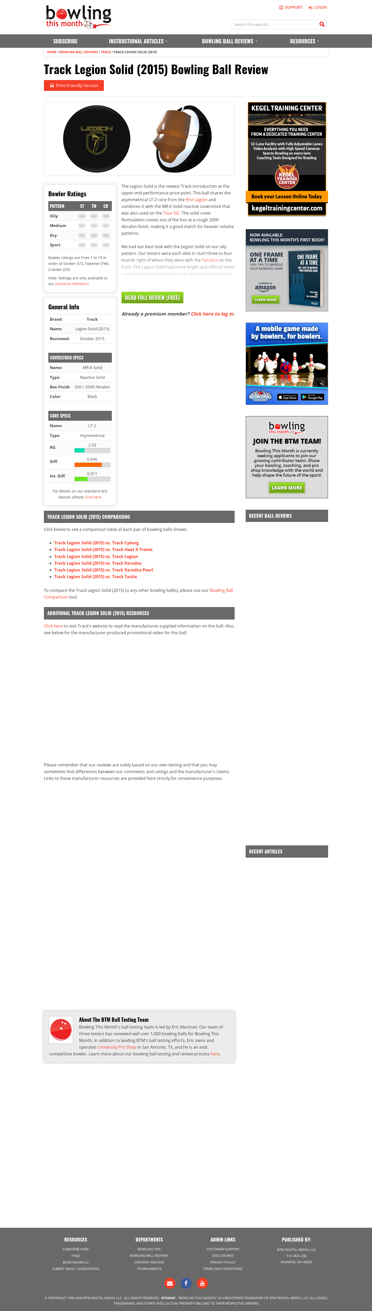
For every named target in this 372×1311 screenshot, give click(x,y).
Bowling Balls (76, 1261)
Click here (53, 625)
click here (93, 496)
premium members (72, 283)
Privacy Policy (223, 1261)
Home (52, 52)
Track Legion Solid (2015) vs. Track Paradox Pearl (103, 569)
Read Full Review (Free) (152, 297)
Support (291, 7)
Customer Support (222, 1248)
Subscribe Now (76, 1248)
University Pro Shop (117, 1046)
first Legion (196, 199)
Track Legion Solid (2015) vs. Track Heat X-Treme (103, 549)
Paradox (210, 260)
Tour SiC (171, 213)
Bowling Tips (149, 1248)
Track (106, 52)
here (215, 1053)
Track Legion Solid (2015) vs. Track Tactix (95, 576)
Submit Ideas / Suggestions (75, 1268)
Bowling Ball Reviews (78, 52)
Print (73, 85)
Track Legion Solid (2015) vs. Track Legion (96, 556)
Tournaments (149, 1268)
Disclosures (223, 1255)
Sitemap (168, 1297)
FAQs (76, 1255)
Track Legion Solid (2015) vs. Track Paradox (98, 563)
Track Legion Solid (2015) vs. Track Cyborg (96, 543)
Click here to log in (212, 313)
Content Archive (149, 1261)
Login (317, 7)
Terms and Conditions (223, 1268)
